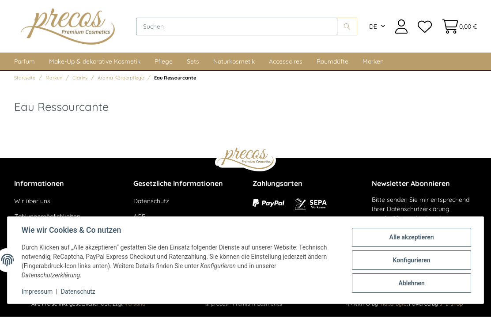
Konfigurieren (411, 260)
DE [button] (373, 26)
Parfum (24, 61)
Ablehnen (411, 283)
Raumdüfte (332, 61)
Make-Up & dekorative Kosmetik (94, 61)
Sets (193, 61)
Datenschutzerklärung (418, 209)
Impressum (37, 291)
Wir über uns (32, 201)
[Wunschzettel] (424, 26)
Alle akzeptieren (411, 237)
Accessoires (285, 61)
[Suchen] (236, 26)
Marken (373, 61)
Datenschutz (151, 201)
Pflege (164, 61)
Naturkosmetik (234, 61)
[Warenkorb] (457, 26)
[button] (401, 26)
